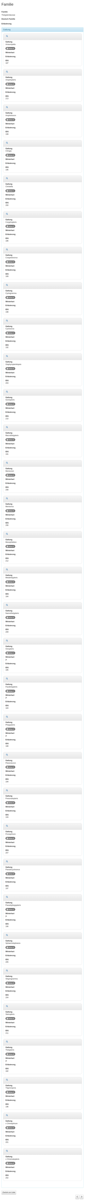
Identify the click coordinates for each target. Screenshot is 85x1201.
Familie (4, 12)
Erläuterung (6, 24)
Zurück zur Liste (9, 1192)
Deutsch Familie (8, 19)
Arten (10, 48)
